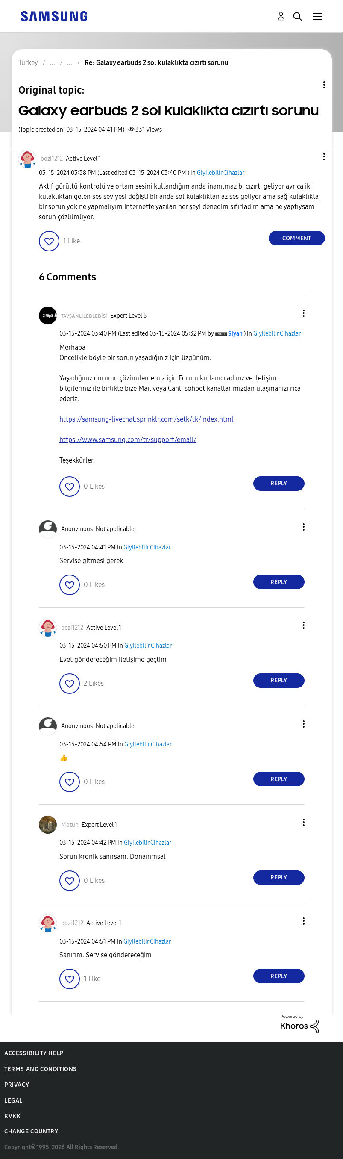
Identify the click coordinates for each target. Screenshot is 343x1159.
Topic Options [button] (309, 84)
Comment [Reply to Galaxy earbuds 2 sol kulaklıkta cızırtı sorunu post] (296, 238)
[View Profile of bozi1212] (52, 158)
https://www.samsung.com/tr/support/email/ (127, 440)
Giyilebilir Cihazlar (220, 173)
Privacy (16, 1084)
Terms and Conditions (40, 1069)
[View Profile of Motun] (70, 825)
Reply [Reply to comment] (278, 483)
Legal (13, 1100)
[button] (309, 156)
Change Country (31, 1131)
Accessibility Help (34, 1053)
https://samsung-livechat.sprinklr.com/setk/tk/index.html (146, 419)
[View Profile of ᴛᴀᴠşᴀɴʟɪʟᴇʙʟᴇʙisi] (84, 315)
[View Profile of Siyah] (235, 333)
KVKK (12, 1116)
